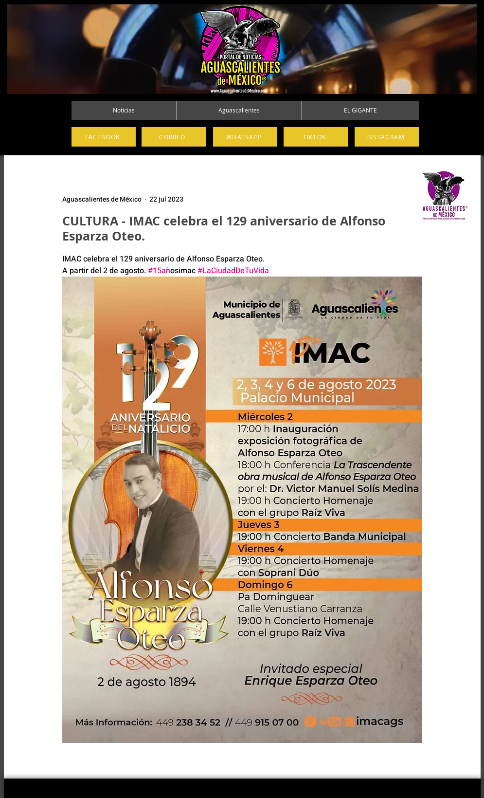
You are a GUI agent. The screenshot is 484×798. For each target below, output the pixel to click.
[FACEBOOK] (104, 137)
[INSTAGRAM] (387, 137)
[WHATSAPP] (245, 137)
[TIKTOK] (316, 137)
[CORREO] (174, 137)
